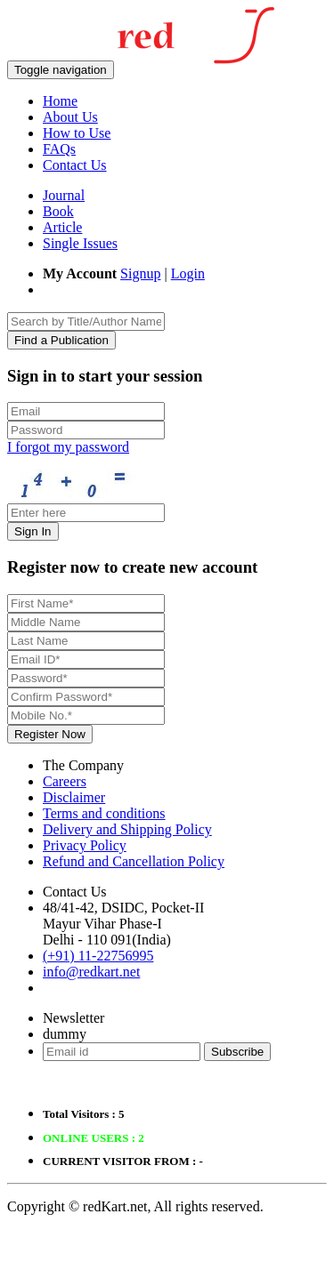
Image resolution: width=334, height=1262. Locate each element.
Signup (140, 273)
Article (62, 227)
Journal (64, 195)
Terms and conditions (104, 813)
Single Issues (80, 243)
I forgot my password (68, 446)
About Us (70, 117)
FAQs (59, 149)
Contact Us (75, 165)
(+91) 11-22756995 (98, 955)
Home (60, 101)
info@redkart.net (91, 971)
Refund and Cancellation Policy (133, 861)
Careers (64, 781)
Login (188, 273)
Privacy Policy (84, 845)
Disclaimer (74, 797)
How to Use (76, 133)
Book (58, 211)
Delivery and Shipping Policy (127, 829)
